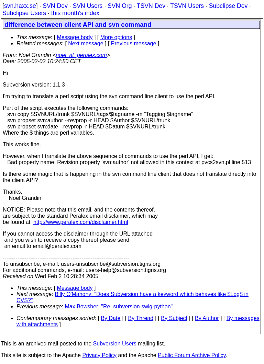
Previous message (133, 43)
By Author (207, 318)
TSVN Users (187, 5)
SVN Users (87, 5)
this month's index (75, 13)
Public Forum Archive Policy (192, 355)
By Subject (174, 318)
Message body (74, 37)
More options (116, 37)
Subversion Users (114, 343)
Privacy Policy (99, 355)
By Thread (141, 318)
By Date (110, 318)
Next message (85, 43)
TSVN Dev (151, 5)
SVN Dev (55, 5)
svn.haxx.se (20, 5)
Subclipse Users (24, 13)
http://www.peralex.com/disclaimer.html (80, 222)
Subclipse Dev (228, 5)
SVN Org (120, 5)
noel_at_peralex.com (81, 55)
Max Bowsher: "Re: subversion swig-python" (119, 306)
